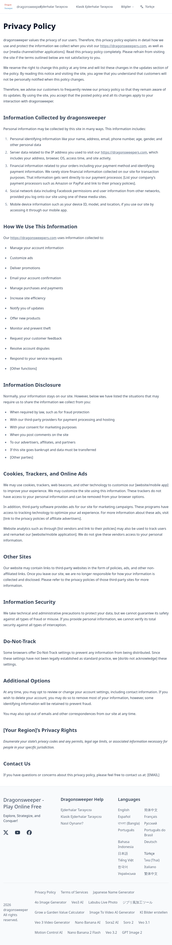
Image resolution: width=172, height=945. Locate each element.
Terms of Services (74, 892)
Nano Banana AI (87, 922)
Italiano (150, 867)
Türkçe (147, 7)
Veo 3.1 (144, 922)
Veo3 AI (77, 902)
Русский (150, 823)
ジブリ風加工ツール (138, 902)
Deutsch (150, 841)
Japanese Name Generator (113, 892)
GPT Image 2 (132, 932)
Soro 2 (129, 922)
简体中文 (151, 810)
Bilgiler (127, 7)
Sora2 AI (112, 922)
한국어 (123, 867)
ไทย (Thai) (152, 860)
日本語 (123, 853)
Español (124, 816)
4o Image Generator (50, 902)
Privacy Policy (45, 892)
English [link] (123, 810)
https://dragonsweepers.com (123, 46)
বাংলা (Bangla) (129, 823)
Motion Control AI (48, 932)
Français (150, 816)
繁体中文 (151, 873)
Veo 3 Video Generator (52, 922)
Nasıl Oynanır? (72, 823)
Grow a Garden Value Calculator (59, 912)
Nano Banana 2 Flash (83, 932)
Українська (126, 873)
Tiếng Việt (125, 860)
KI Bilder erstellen (154, 912)
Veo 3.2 (111, 932)
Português (126, 830)
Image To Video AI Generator (112, 912)
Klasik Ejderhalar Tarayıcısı (94, 7)
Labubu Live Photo (103, 902)
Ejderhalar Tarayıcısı (54, 7)
